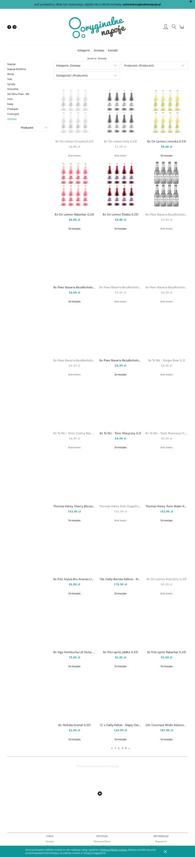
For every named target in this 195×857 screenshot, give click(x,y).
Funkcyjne (13, 114)
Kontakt (50, 841)
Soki (9, 79)
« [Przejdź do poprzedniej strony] (111, 748)
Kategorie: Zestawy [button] (68, 65)
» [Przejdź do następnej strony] (129, 748)
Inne (9, 99)
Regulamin (161, 841)
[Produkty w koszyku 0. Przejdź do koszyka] (182, 29)
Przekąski (12, 109)
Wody (10, 74)
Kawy (10, 104)
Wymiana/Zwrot (102, 841)
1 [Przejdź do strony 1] (115, 748)
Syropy (11, 84)
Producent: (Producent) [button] (139, 65)
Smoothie (12, 89)
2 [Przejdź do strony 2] (118, 748)
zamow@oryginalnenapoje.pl (141, 4)
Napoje (11, 64)
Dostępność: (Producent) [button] (72, 75)
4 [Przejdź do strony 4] (125, 748)
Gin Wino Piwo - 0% (18, 94)
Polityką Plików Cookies (113, 849)
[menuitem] (83, 50)
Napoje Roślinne (16, 69)
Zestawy (12, 119)
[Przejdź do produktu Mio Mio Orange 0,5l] (38, 804)
